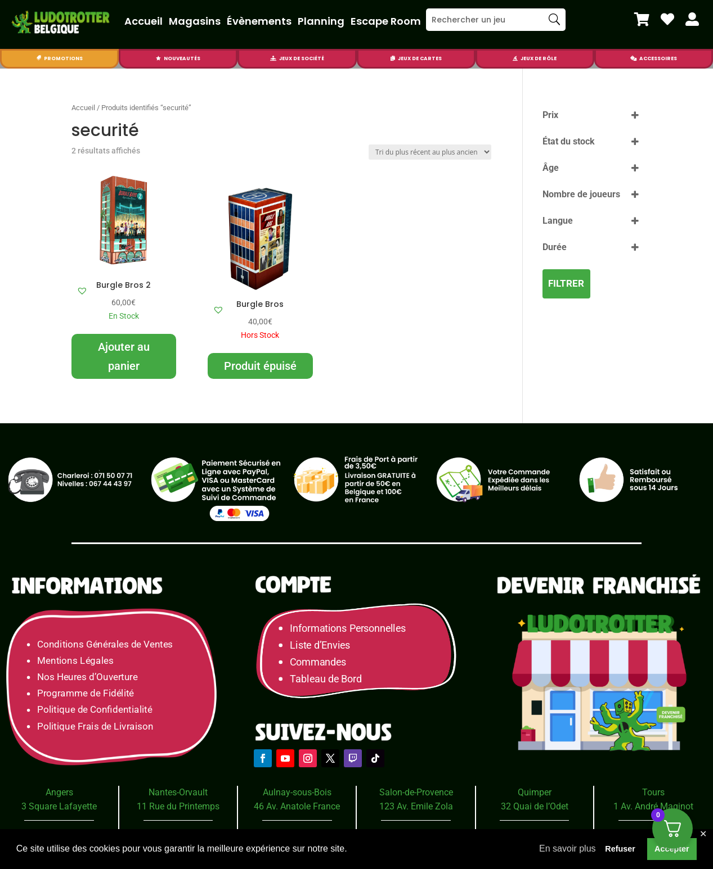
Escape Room (386, 21)
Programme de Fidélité (85, 693)
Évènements (259, 21)
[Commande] (430, 152)
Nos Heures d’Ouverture (87, 677)
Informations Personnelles (348, 628)
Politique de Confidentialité (94, 710)
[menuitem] (642, 19)
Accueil (143, 21)
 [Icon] (158, 58)
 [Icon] (273, 58)
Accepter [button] (671, 848)
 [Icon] (393, 58)
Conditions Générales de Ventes (105, 644)
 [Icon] (38, 58)
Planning (321, 21)
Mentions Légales (75, 661)
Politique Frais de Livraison (95, 726)
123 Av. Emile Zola (416, 806)
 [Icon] (667, 19)
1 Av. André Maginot (653, 806)
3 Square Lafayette (59, 806)
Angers (59, 792)
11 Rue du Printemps (178, 806)
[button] (82, 291)
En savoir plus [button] (567, 848)
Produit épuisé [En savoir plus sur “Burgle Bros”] (260, 366)
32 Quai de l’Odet (534, 806)
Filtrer (566, 283)
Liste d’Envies (324, 645)
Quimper (534, 792)
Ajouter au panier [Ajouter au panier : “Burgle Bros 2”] (124, 356)
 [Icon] (633, 58)
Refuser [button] (620, 848)
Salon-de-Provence (416, 792)
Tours (653, 792)
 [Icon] (515, 58)
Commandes (318, 662)
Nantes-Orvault (178, 792)
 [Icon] (692, 19)
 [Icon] (641, 19)
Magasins (195, 21)
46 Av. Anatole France (297, 806)
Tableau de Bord (326, 679)
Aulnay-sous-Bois (297, 792)
